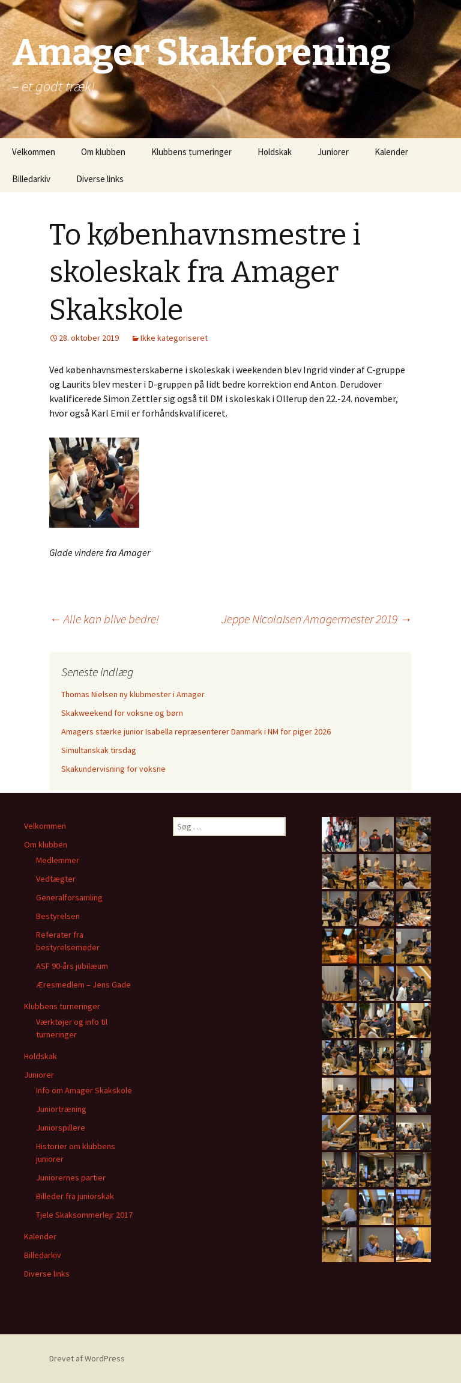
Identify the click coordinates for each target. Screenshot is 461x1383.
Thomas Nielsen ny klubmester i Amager (133, 694)
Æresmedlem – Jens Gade (83, 984)
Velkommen (33, 151)
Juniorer (333, 151)
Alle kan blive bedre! (104, 618)
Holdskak (275, 151)
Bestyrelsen (58, 916)
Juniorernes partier (71, 1177)
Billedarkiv (31, 179)
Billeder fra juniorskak (75, 1196)
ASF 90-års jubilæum (72, 965)
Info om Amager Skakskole (84, 1090)
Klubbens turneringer (191, 151)
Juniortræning (61, 1109)
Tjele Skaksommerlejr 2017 (84, 1214)
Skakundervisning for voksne (113, 768)
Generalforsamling (69, 897)
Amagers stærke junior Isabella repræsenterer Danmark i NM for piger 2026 (196, 731)
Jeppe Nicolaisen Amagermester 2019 (316, 618)
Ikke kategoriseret (174, 337)
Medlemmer (57, 860)
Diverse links (100, 179)
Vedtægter (56, 878)
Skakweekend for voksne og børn (122, 712)
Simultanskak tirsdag (98, 750)
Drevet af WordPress (87, 1358)
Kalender (391, 151)
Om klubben (103, 151)
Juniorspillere (60, 1127)
